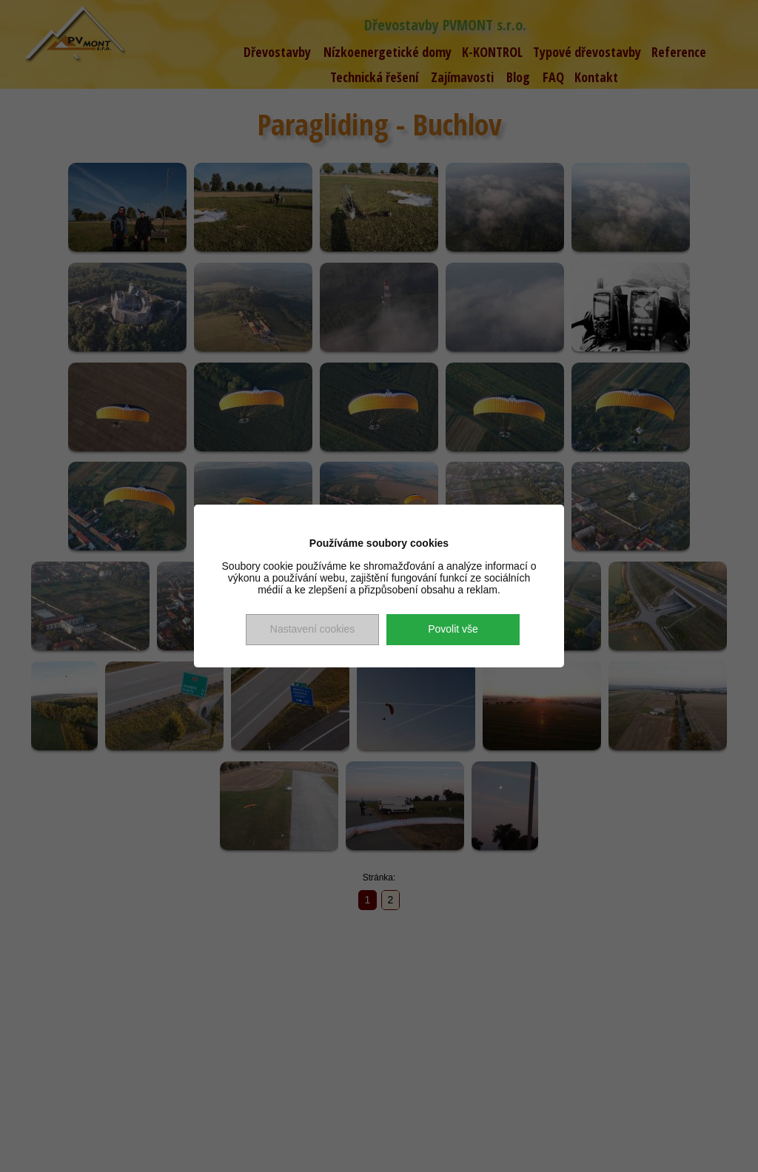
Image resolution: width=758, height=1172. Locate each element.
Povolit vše (453, 629)
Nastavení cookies (312, 629)
